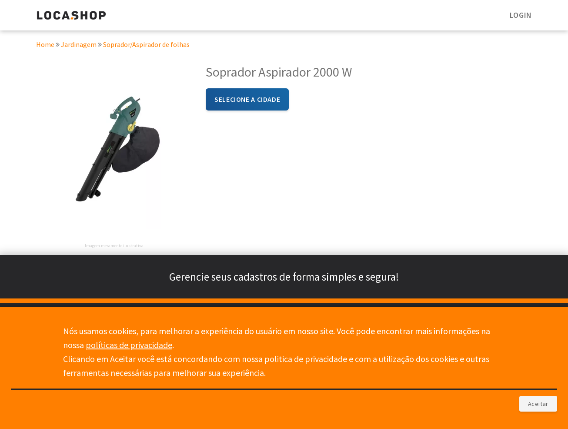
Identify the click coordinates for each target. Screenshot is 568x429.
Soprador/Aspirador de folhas (146, 45)
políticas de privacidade (129, 344)
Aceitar (538, 404)
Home (45, 45)
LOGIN (521, 15)
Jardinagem (79, 45)
